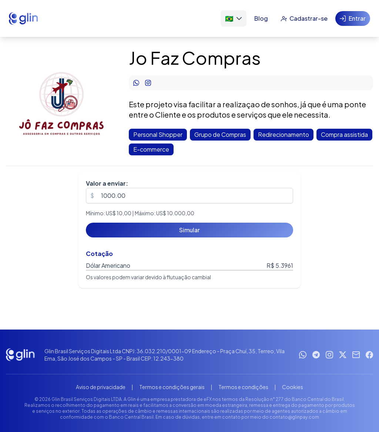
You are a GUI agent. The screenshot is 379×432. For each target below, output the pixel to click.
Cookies (292, 387)
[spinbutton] (189, 195)
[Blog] (261, 18)
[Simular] (189, 230)
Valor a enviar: (107, 183)
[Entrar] (352, 18)
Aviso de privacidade (100, 387)
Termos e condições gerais (172, 387)
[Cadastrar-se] (304, 18)
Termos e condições (243, 387)
